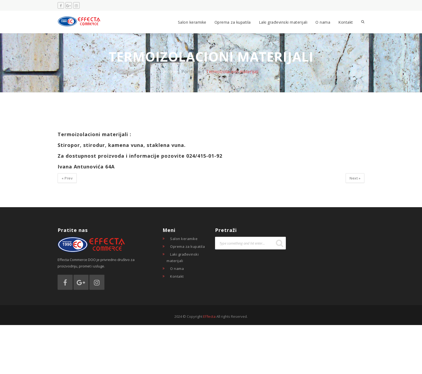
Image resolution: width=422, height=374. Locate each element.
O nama (322, 22)
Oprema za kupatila (232, 22)
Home (170, 72)
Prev (67, 178)
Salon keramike (192, 22)
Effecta (209, 316)
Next (355, 178)
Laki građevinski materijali (283, 22)
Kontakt (345, 22)
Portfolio (191, 72)
